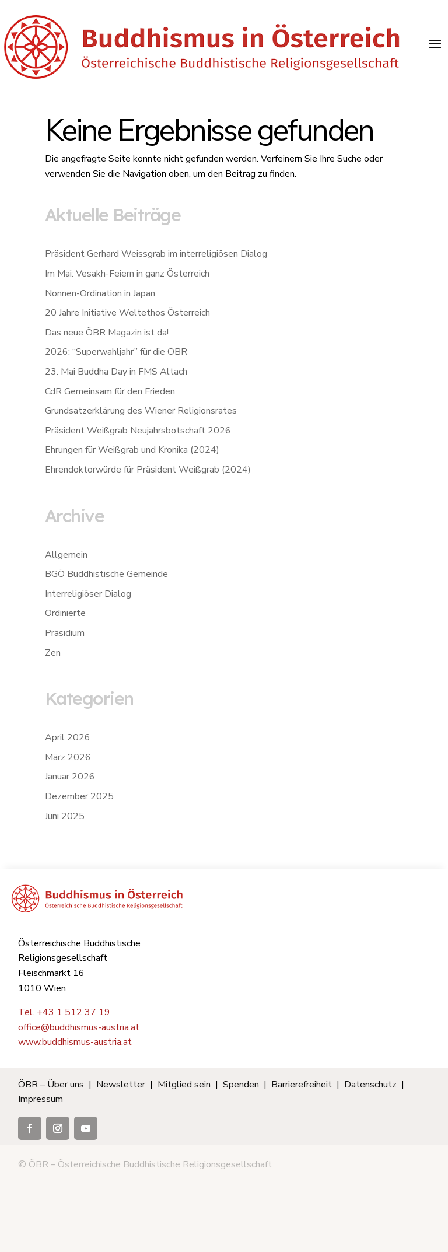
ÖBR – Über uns (51, 1084)
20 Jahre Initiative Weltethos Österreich (127, 312)
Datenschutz (370, 1084)
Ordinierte (65, 613)
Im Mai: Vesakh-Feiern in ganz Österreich (127, 273)
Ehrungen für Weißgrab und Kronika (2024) (132, 449)
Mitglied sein (184, 1084)
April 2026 (67, 737)
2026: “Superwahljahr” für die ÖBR (116, 351)
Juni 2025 (65, 816)
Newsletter (120, 1084)
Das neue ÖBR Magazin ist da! (107, 332)
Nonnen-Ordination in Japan (100, 293)
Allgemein (66, 554)
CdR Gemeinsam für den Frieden (110, 391)
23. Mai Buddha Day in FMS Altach (116, 371)
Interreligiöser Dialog (88, 593)
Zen (53, 652)
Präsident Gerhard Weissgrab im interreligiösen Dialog (156, 253)
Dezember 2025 (79, 796)
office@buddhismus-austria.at (78, 1027)
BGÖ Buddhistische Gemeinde (106, 574)
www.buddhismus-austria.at (75, 1042)
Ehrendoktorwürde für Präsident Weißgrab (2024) (148, 469)
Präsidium (65, 633)
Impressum (40, 1099)
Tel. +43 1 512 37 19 (64, 1012)
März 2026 (68, 757)
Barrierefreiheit (301, 1084)
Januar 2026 (70, 776)
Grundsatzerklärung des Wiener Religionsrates (141, 410)
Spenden (241, 1084)
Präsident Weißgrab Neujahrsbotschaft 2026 (138, 430)
